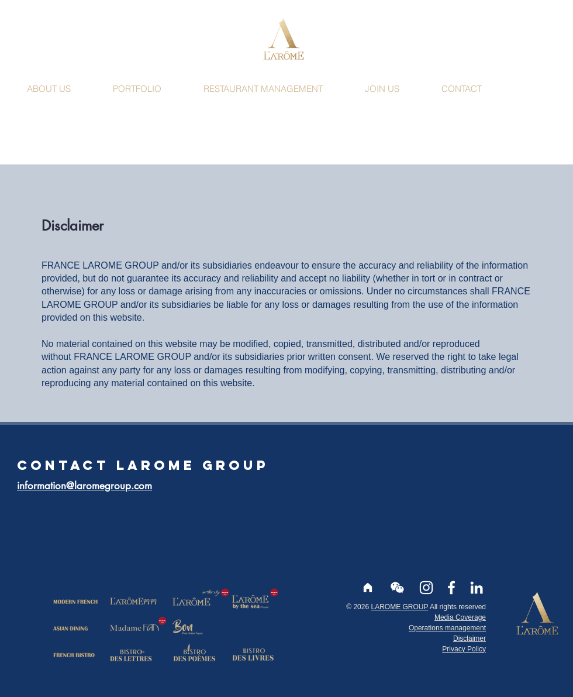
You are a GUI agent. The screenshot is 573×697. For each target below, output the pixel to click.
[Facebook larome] (451, 587)
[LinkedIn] (476, 587)
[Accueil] (368, 587)
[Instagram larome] (426, 587)
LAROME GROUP (399, 607)
